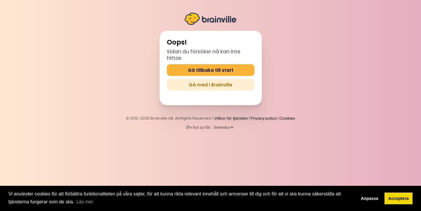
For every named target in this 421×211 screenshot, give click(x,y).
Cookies (287, 118)
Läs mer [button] (84, 201)
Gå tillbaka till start (210, 70)
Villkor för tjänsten (231, 118)
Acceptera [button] (398, 198)
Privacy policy (264, 118)
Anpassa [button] (369, 198)
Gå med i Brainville (210, 85)
